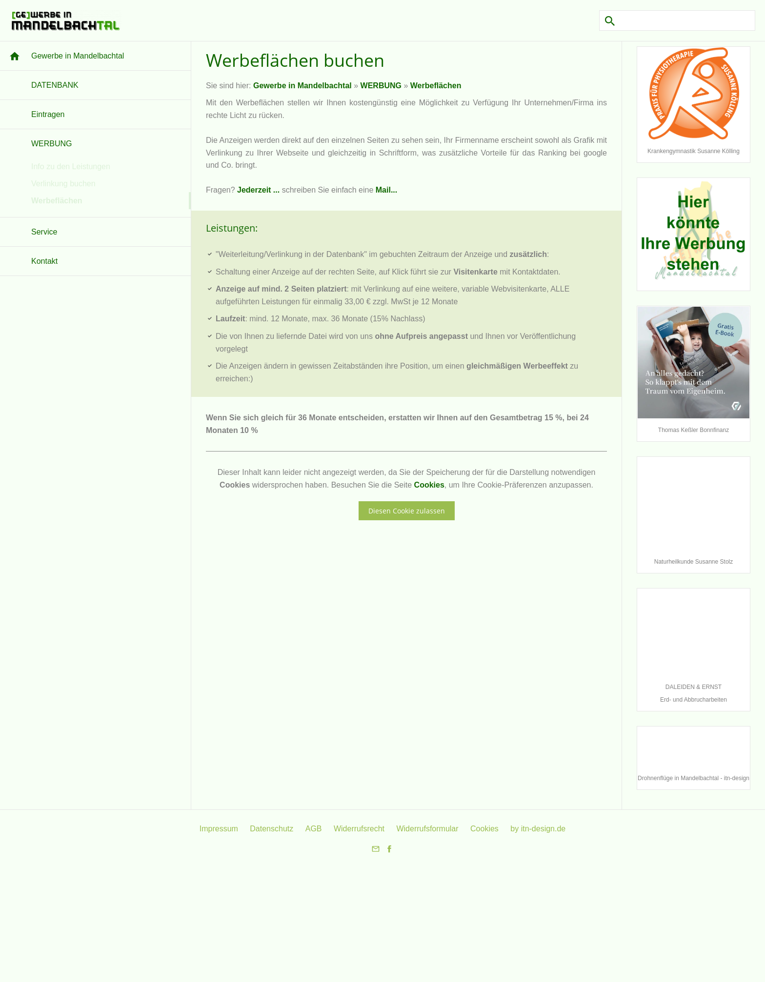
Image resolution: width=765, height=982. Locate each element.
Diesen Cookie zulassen (406, 510)
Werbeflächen (436, 85)
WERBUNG (381, 85)
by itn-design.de (537, 829)
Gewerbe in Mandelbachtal (302, 85)
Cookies (429, 485)
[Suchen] (677, 20)
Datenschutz (271, 829)
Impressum (219, 829)
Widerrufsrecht (359, 829)
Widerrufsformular (427, 829)
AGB (313, 829)
